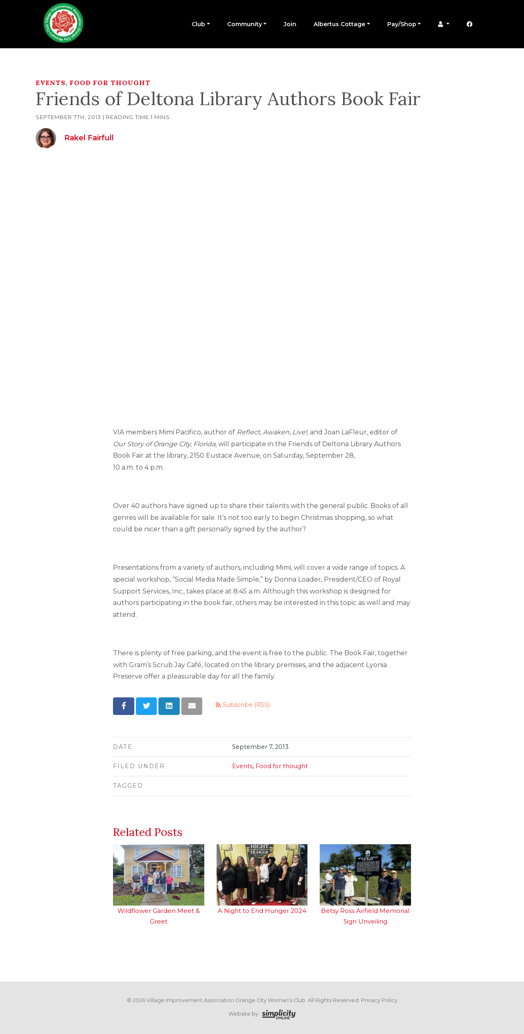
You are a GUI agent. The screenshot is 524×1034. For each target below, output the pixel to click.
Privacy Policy (379, 1000)
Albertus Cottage (339, 24)
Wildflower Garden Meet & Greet (158, 884)
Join (290, 24)
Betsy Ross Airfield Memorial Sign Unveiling (365, 884)
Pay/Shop (401, 24)
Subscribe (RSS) (243, 704)
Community (244, 24)
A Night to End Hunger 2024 (262, 879)
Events (51, 83)
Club (198, 24)
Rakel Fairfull (89, 138)
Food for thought (110, 83)
